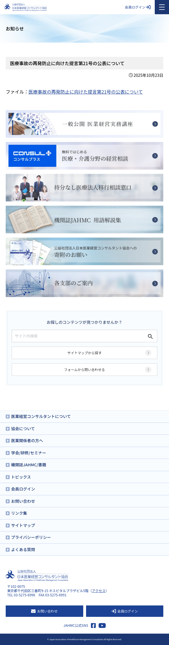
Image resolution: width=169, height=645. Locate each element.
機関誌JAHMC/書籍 (28, 464)
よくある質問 (23, 549)
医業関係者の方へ (27, 440)
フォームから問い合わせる (84, 369)
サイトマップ (23, 525)
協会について (23, 428)
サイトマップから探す (84, 352)
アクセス (98, 590)
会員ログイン (137, 7)
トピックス (21, 477)
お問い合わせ (23, 501)
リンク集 (19, 513)
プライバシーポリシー (31, 537)
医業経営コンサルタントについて (41, 416)
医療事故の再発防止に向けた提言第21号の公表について (85, 91)
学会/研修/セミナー (28, 453)
